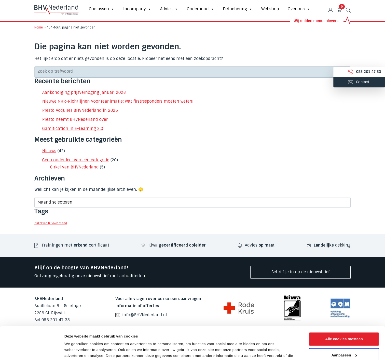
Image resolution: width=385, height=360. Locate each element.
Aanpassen (344, 324)
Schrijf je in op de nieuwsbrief (301, 272)
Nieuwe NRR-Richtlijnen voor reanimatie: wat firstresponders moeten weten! (117, 101)
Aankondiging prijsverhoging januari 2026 (84, 92)
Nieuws (49, 150)
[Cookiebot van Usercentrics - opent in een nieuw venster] (31, 350)
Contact (353, 82)
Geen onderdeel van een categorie (75, 160)
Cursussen (101, 9)
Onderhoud (200, 9)
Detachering (237, 9)
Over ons (299, 9)
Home (38, 27)
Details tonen (76, 350)
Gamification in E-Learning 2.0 (72, 128)
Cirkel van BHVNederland (74, 167)
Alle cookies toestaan (344, 308)
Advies (169, 9)
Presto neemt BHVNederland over (75, 119)
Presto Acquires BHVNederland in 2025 (80, 110)
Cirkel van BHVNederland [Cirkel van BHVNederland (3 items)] (50, 223)
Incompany (137, 9)
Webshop (270, 9)
